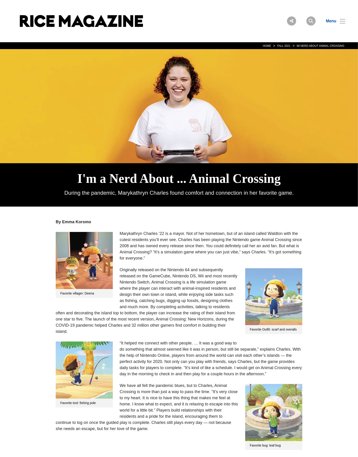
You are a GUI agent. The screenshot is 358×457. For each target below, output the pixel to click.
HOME (267, 45)
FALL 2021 (283, 45)
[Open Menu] (333, 21)
